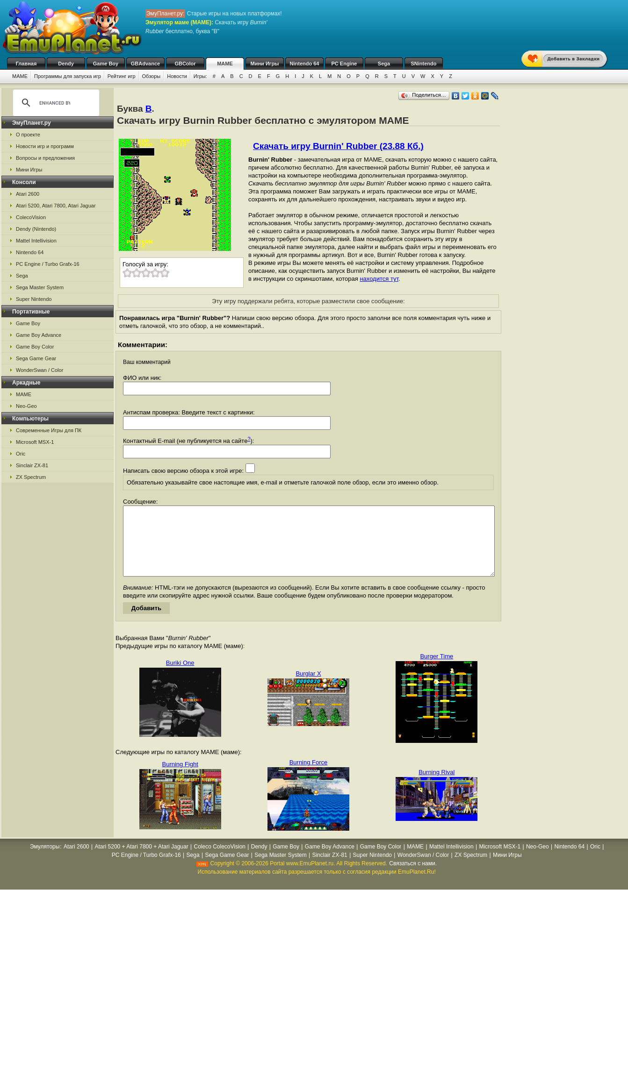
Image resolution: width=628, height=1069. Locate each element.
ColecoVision (31, 217)
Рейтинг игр (122, 76)
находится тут (379, 278)
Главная (26, 63)
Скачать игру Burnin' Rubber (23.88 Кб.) (338, 146)
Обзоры (151, 76)
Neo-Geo (26, 406)
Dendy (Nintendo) (36, 229)
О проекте (28, 134)
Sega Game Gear (36, 358)
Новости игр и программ (45, 146)
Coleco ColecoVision (219, 860)
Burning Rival (437, 786)
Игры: (200, 76)
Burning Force (308, 776)
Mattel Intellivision (36, 240)
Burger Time (436, 670)
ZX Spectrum (31, 477)
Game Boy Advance (38, 335)
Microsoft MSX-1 (35, 442)
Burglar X (308, 687)
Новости (177, 76)
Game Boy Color (35, 346)
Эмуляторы (44, 860)
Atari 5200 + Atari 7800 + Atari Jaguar (141, 860)
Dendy (66, 63)
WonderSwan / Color (39, 370)
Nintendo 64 (304, 63)
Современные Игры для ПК (48, 430)
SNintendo (424, 63)
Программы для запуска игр (67, 76)
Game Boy (105, 63)
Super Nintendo (33, 299)
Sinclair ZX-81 (32, 465)
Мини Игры (265, 63)
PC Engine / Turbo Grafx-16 (47, 264)
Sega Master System (40, 287)
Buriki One (180, 676)
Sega (384, 63)
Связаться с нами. (413, 877)
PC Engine (344, 63)
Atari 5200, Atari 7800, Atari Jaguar (56, 205)
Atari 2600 (27, 194)
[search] (54, 102)
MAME (225, 63)
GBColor (184, 63)
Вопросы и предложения (45, 158)
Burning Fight (180, 778)
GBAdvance (145, 63)
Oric (20, 453)
